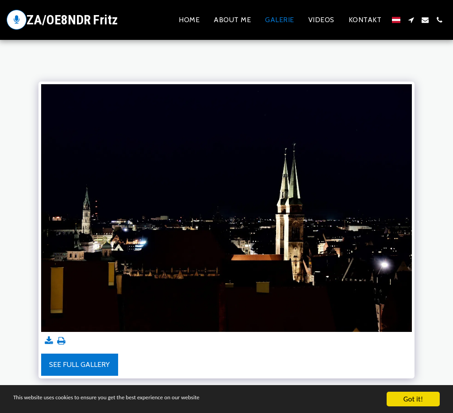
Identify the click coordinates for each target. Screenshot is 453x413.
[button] (411, 19)
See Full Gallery (79, 364)
